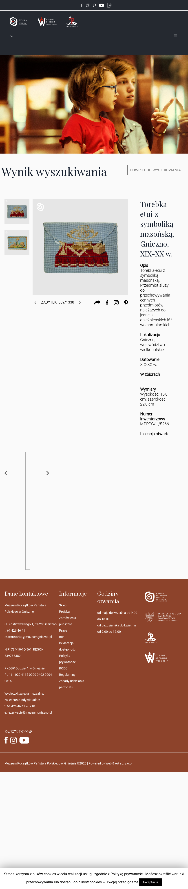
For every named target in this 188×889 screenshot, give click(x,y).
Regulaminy (67, 674)
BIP (61, 637)
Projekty (65, 611)
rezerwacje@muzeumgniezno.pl (29, 712)
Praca (63, 630)
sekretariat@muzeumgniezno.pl (29, 637)
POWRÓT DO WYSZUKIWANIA (155, 170)
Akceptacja (150, 882)
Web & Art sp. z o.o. (119, 763)
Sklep (62, 605)
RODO (63, 668)
